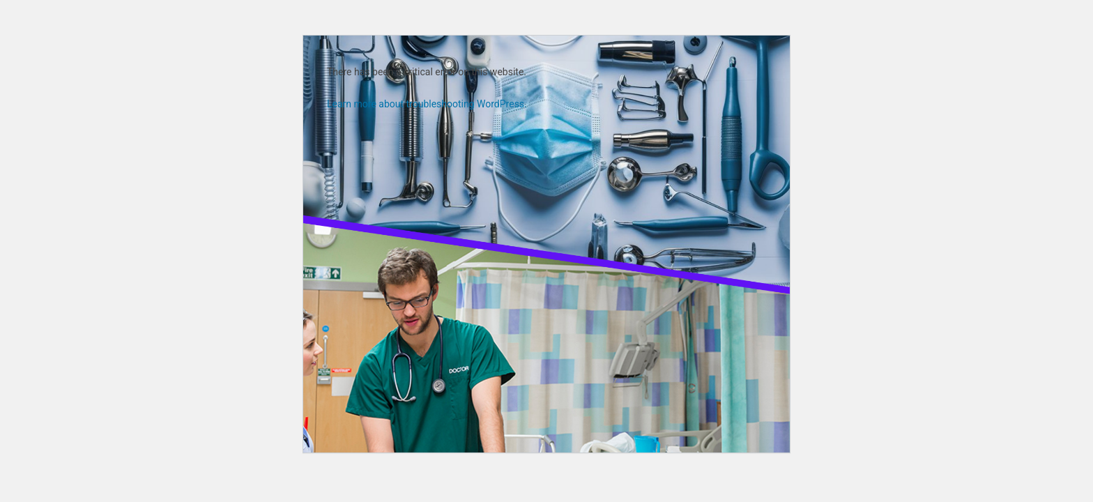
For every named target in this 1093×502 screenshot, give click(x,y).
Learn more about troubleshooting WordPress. (427, 103)
